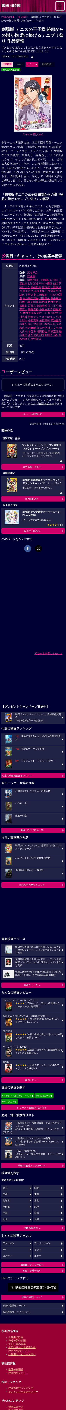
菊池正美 (56, 320)
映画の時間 (7, 17)
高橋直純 (53, 331)
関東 (36, 1188)
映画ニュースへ (32, 985)
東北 (36, 1200)
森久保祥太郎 (36, 335)
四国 (36, 1213)
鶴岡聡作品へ (32, 498)
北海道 (6, 1200)
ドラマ (6, 56)
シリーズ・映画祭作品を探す (32, 1107)
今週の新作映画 (17, 1340)
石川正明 (53, 305)
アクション (8, 1243)
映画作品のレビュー (19, 1350)
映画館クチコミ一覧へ (32, 1264)
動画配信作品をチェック (32, 885)
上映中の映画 (15, 1337)
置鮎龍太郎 (26, 283)
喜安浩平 (28, 290)
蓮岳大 (41, 327)
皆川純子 (55, 279)
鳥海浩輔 (42, 305)
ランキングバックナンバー (23, 1391)
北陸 (36, 1207)
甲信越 (6, 1207)
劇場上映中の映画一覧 (32, 830)
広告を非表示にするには (48, 653)
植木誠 (43, 301)
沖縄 (36, 1219)
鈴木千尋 (24, 301)
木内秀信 (28, 313)
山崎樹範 (42, 294)
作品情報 (22, 17)
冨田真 (32, 305)
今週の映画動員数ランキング (17, 775)
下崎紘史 (30, 294)
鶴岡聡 (45, 279)
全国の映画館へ (32, 1228)
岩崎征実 (33, 316)
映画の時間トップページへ (16, 1312)
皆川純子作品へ (32, 531)
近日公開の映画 (17, 1344)
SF (4, 1249)
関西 (5, 1194)
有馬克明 (50, 324)
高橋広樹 (36, 287)
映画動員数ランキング (20, 1388)
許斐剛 (31, 276)
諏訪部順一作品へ (32, 467)
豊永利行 (38, 324)
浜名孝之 (32, 272)
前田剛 (35, 301)
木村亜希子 (54, 301)
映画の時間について (32, 1297)
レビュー (30, 64)
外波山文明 (51, 327)
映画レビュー (32, 1080)
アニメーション (20, 56)
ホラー (37, 1256)
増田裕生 (42, 331)
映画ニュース (15, 1406)
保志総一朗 (40, 313)
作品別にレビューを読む (22, 1354)
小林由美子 (45, 309)
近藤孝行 (38, 283)
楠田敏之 (53, 313)
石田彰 (23, 305)
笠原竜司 (44, 320)
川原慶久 (44, 298)
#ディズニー (8, 1101)
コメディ (7, 1256)
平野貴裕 (33, 309)
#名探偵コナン (43, 1095)
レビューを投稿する (32, 414)
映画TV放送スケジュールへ (32, 1165)
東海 (36, 1194)
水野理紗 (36, 338)
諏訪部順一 (33, 279)
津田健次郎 (51, 283)
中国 (5, 1213)
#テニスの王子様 (11, 70)
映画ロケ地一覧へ (32, 1270)
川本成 (46, 287)
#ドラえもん (8, 1095)
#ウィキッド (25, 1095)
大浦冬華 (53, 290)
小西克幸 (33, 320)
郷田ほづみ (51, 335)
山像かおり (26, 324)
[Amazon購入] (33, 134)
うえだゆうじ (47, 316)
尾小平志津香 (31, 298)
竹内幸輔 (30, 327)
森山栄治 (56, 298)
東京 (5, 1188)
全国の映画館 (15, 1369)
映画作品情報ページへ (14, 1305)
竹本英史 (30, 331)
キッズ (37, 1249)
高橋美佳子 (40, 290)
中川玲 (52, 294)
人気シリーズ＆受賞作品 (22, 1347)
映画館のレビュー (18, 1373)
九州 (5, 1219)
